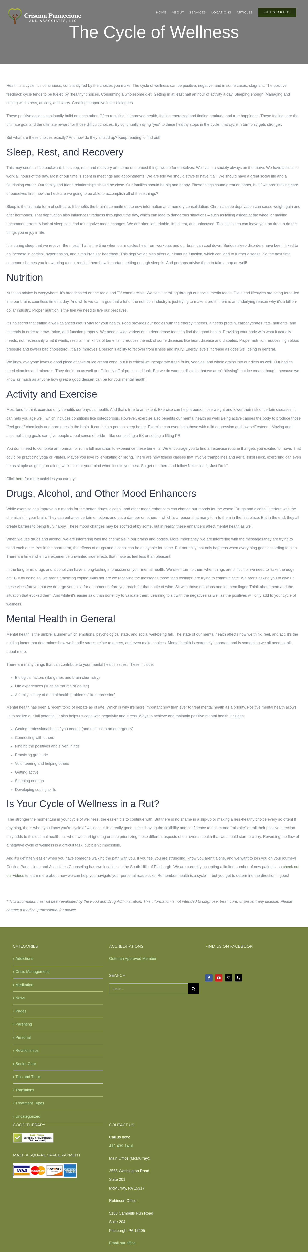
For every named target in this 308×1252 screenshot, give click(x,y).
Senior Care (25, 1064)
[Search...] (148, 988)
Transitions (24, 1090)
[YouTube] (218, 977)
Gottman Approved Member (132, 958)
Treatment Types (29, 1103)
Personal (23, 1037)
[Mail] (228, 977)
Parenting (23, 1024)
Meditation (24, 985)
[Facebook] (209, 977)
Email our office (122, 1243)
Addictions (24, 958)
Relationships (26, 1050)
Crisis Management (32, 971)
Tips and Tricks (28, 1077)
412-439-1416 (121, 1146)
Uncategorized (27, 1116)
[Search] (193, 988)
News (20, 998)
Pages (20, 1011)
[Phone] (238, 977)
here (20, 479)
